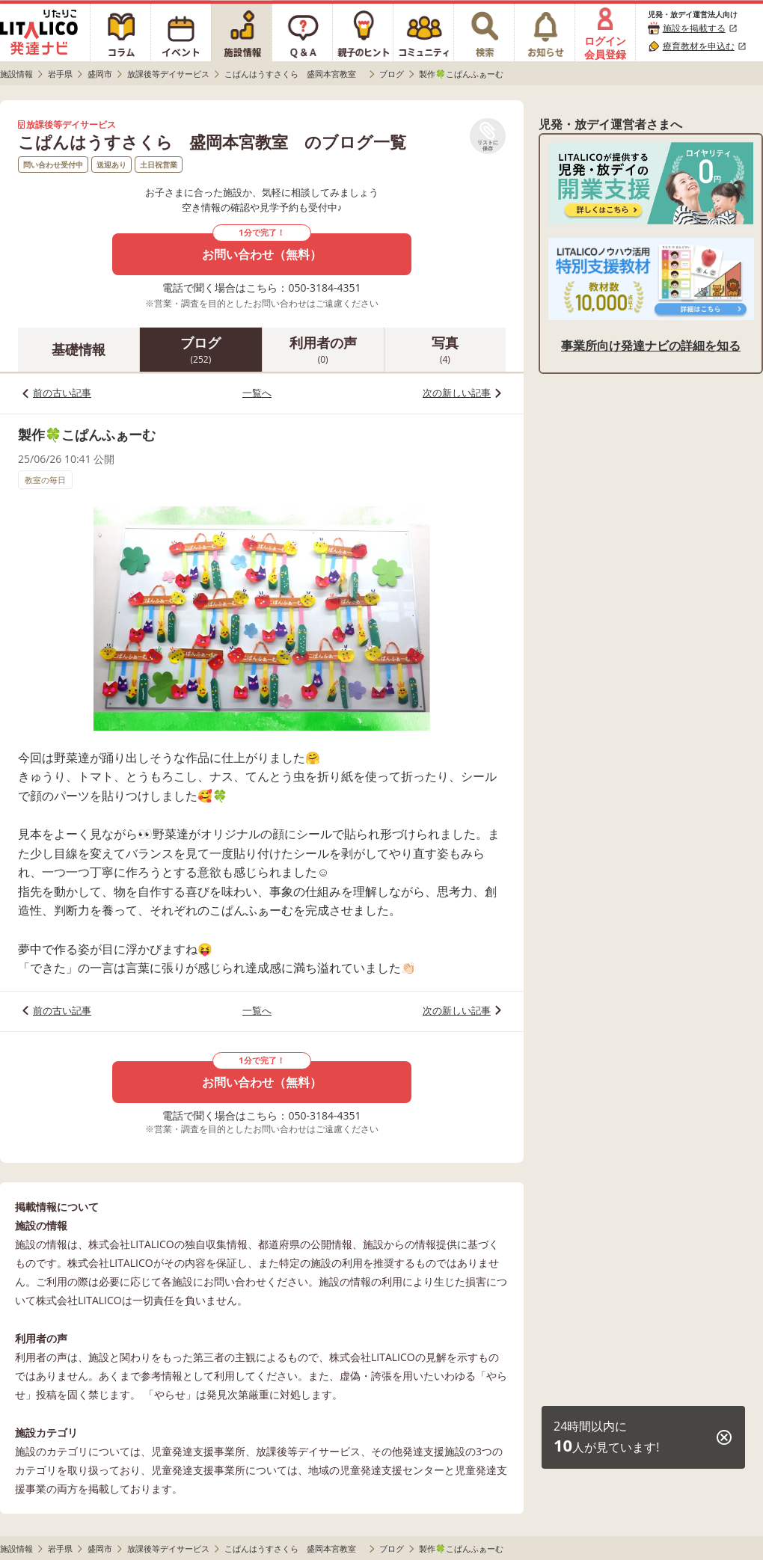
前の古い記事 (62, 392)
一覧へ (257, 392)
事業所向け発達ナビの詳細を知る (651, 345)
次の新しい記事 (457, 392)
